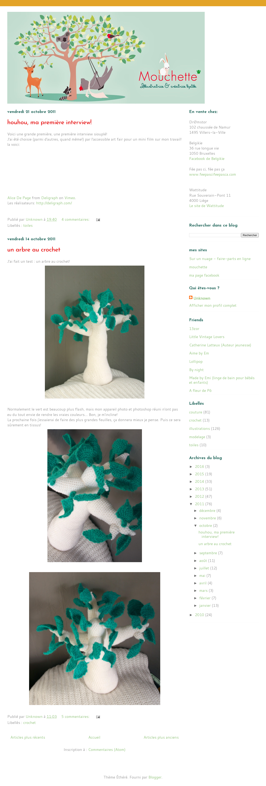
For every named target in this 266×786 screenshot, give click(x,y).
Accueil (94, 737)
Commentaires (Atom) (107, 749)
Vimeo (69, 197)
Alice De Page (19, 197)
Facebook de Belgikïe (206, 158)
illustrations (199, 428)
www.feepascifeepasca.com (212, 174)
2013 (200, 489)
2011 (200, 503)
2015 (200, 474)
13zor (194, 328)
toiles (28, 225)
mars (204, 590)
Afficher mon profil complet (212, 305)
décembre (207, 510)
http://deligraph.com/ (54, 203)
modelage (197, 436)
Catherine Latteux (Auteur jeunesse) (220, 345)
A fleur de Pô (200, 390)
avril (203, 583)
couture (195, 412)
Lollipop (196, 361)
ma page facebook (204, 275)
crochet (29, 722)
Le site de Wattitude (206, 205)
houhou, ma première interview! (49, 122)
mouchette (198, 267)
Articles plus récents (27, 737)
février (205, 598)
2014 (200, 481)
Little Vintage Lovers (206, 336)
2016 (200, 466)
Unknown (201, 298)
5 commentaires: (76, 716)
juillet (204, 568)
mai (202, 575)
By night (196, 369)
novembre (208, 518)
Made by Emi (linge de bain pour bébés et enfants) (222, 380)
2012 (200, 496)
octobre (206, 525)
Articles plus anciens (161, 737)
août (203, 560)
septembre (208, 552)
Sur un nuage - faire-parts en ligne (220, 258)
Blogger (154, 777)
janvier (205, 605)
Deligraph (49, 197)
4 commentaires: (76, 219)
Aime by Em (199, 353)
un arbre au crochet (33, 250)
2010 (200, 614)
